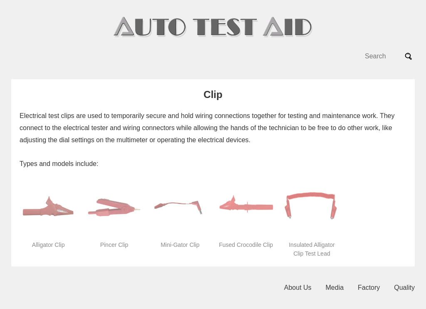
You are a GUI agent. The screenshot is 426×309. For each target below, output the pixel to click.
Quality (404, 287)
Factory (369, 287)
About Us (298, 287)
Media (335, 287)
